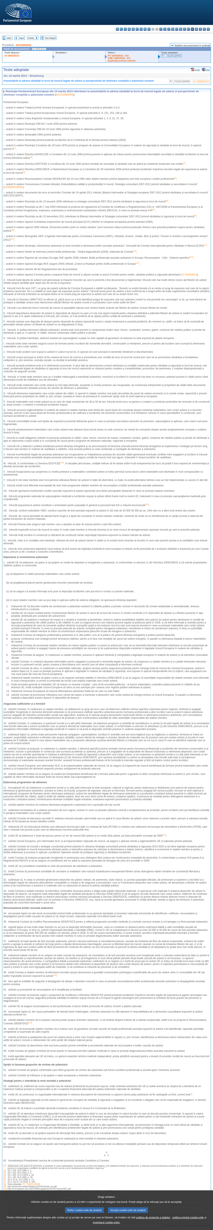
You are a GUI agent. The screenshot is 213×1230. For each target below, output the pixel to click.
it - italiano (160, 29)
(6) (4, 1179)
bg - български (117, 29)
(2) (4, 1170)
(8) (4, 1184)
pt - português (188, 29)
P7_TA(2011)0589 (31, 1184)
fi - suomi (204, 29)
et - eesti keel (137, 29)
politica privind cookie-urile (188, 1222)
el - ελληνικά (141, 29)
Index (8, 38)
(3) (4, 1173)
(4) (4, 1175)
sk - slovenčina (196, 29)
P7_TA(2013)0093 (171, 55)
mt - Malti (176, 29)
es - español (121, 29)
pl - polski (184, 29)
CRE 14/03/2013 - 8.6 (119, 58)
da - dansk (129, 29)
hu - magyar (172, 29)
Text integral (50, 38)
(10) (5, 1189)
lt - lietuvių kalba (168, 29)
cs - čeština (125, 29)
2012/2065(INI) (23, 45)
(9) (4, 1186)
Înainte (31, 38)
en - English (145, 29)
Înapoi (21, 38)
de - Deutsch (133, 29)
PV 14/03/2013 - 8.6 (118, 55)
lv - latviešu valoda (164, 29)
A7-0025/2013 (11, 55)
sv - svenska (208, 29)
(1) (4, 1166)
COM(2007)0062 (13, 187)
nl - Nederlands (180, 29)
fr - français (149, 29)
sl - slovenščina (200, 29)
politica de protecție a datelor (153, 1222)
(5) (4, 1177)
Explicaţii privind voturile (122, 60)
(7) (4, 1182)
